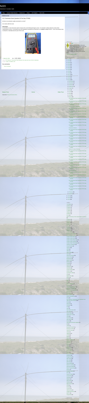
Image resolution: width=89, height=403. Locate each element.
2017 (69, 74)
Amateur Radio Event (71, 238)
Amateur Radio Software (71, 241)
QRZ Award (69, 358)
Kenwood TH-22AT (70, 327)
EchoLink (68, 285)
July (70, 89)
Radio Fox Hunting (70, 364)
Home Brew (69, 317)
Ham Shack (69, 311)
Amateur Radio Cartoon (71, 233)
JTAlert (68, 325)
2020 (69, 69)
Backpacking (69, 258)
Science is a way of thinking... (74, 149)
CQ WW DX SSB (70, 272)
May (70, 93)
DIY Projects (34, 12)
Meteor (68, 338)
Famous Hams (69, 294)
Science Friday (69, 374)
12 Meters (69, 207)
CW (67, 274)
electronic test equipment (71, 290)
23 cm (68, 215)
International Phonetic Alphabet (73, 322)
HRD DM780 (69, 319)
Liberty (68, 331)
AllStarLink (69, 230)
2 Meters (68, 212)
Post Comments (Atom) (12, 94)
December (71, 81)
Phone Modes (69, 350)
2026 (69, 59)
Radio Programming (70, 367)
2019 (69, 71)
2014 (69, 79)
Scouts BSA (69, 375)
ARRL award (69, 252)
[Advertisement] (33, 80)
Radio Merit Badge (70, 366)
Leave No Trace (70, 330)
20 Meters (69, 213)
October (70, 84)
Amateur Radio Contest (71, 235)
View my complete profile (71, 54)
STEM (68, 385)
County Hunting (70, 269)
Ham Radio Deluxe (70, 309)
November (71, 82)
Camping (68, 263)
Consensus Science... (73, 127)
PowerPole (69, 355)
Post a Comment (7, 66)
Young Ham (69, 394)
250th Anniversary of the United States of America (76, 216)
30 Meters (69, 219)
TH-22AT (68, 388)
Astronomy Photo (70, 255)
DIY (67, 279)
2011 (69, 199)
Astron (68, 253)
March (70, 96)
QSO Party (69, 361)
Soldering (68, 382)
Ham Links (42, 12)
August (70, 88)
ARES (68, 250)
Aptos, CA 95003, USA (10, 61)
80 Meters (69, 227)
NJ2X (3, 6)
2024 (69, 62)
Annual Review (70, 246)
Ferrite (68, 302)
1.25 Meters (69, 204)
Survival (68, 386)
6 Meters (68, 222)
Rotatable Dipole (70, 371)
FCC (67, 297)
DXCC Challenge (70, 283)
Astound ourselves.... (73, 170)
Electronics (69, 291)
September (71, 86)
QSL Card (69, 360)
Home (33, 92)
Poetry (68, 352)
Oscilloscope (69, 349)
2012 (69, 197)
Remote (68, 369)
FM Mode (68, 305)
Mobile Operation (70, 339)
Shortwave (69, 377)
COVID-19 (69, 271)
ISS (67, 323)
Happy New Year (70, 314)
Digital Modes (69, 275)
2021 (69, 67)
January (70, 193)
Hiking (68, 316)
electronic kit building (71, 288)
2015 (69, 78)
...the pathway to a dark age (74, 106)
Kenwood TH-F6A (70, 328)
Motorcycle (69, 341)
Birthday (68, 261)
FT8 (67, 306)
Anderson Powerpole (71, 244)
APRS (68, 249)
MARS (68, 336)
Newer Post (5, 92)
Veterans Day (69, 389)
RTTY (68, 372)
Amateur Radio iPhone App (72, 239)
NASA (68, 344)
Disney (68, 277)
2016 (69, 76)
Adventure (69, 228)
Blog (4, 12)
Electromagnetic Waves (71, 286)
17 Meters (69, 210)
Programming (69, 356)
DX (67, 282)
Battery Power (69, 260)
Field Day (68, 303)
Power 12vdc (69, 353)
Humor (68, 320)
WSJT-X (68, 393)
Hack (68, 308)
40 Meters (69, 220)
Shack (28, 12)
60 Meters (69, 224)
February (71, 191)
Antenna (68, 247)
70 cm (68, 225)
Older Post (61, 92)
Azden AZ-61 (69, 257)
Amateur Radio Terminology (72, 242)
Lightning (68, 333)
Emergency (69, 293)
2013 (69, 195)
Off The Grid (69, 347)
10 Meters (69, 205)
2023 (69, 64)
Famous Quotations (70, 296)
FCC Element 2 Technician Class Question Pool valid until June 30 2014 (19, 60)
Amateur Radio (70, 231)
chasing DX (69, 266)
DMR (68, 280)
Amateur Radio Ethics (71, 236)
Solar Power (69, 380)
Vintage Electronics (70, 391)
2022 (69, 65)
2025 (69, 60)
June (70, 91)
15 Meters (69, 208)
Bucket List (22, 12)
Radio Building (69, 363)
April (70, 95)
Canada (68, 264)
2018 (69, 72)
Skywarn (68, 378)
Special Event (69, 383)
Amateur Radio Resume (12, 12)
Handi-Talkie (69, 313)
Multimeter (36, 60)
